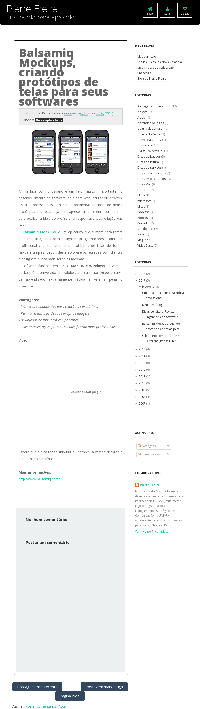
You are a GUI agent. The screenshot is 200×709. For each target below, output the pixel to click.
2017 (142, 281)
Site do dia (145, 229)
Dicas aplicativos (49, 120)
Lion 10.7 (144, 190)
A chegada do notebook (154, 106)
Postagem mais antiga (104, 686)
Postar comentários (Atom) (47, 706)
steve (141, 234)
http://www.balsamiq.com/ (39, 479)
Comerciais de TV (149, 140)
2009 (142, 390)
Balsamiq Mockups (39, 232)
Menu (141, 195)
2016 (142, 349)
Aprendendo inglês (151, 123)
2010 (142, 383)
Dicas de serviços (149, 168)
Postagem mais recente (37, 686)
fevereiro (148, 287)
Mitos (141, 206)
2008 (142, 397)
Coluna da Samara (150, 129)
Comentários (148, 454)
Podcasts (144, 218)
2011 (142, 376)
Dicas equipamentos (152, 173)
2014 (142, 356)
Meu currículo (146, 56)
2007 (142, 403)
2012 (142, 370)
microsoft (144, 201)
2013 (142, 363)
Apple (141, 117)
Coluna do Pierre (149, 134)
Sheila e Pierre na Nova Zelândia (159, 62)
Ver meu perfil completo (151, 531)
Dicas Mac (144, 184)
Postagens (147, 446)
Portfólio (143, 223)
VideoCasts (145, 245)
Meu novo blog (152, 305)
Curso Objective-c (150, 151)
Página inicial (70, 696)
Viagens (143, 240)
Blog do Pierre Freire (151, 78)
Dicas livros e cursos (151, 179)
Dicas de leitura (148, 162)
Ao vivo (142, 112)
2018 (142, 274)
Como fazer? (146, 145)
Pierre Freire (150, 485)
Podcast (143, 212)
